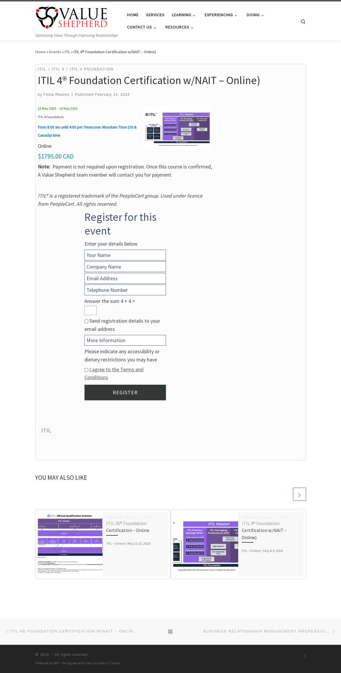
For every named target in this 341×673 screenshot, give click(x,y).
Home (40, 51)
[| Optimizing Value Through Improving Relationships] (71, 16)
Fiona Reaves (56, 95)
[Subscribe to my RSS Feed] (305, 656)
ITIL (67, 51)
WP (56, 663)
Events (55, 51)
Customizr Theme (106, 663)
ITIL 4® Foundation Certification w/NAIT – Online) (264, 530)
